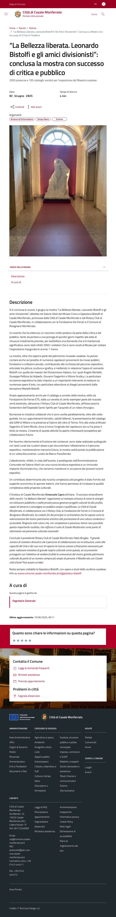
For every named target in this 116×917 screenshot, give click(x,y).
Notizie (88, 737)
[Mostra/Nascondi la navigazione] (6, 14)
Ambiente (39, 742)
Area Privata (15, 889)
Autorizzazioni (41, 761)
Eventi (88, 772)
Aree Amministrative (19, 737)
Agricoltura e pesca (44, 737)
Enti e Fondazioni (18, 766)
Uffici (11, 742)
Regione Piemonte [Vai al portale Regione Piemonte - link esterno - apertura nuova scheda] (17, 4)
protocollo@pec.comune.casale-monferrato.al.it (19, 853)
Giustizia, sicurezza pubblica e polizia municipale (69, 742)
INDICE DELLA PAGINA (58, 267)
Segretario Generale (23, 601)
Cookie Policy (66, 821)
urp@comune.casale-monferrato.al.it (20, 841)
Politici (12, 752)
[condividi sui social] (17, 106)
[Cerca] (103, 14)
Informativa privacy (69, 817)
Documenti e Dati (18, 771)
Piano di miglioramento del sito (69, 845)
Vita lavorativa (67, 790)
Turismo (63, 786)
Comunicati (90, 742)
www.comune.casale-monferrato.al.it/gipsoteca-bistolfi (49, 573)
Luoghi (88, 767)
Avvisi (88, 747)
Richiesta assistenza (45, 831)
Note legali (65, 826)
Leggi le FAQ (41, 807)
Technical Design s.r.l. (29, 908)
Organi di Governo (18, 747)
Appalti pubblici (42, 757)
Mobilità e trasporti (69, 761)
